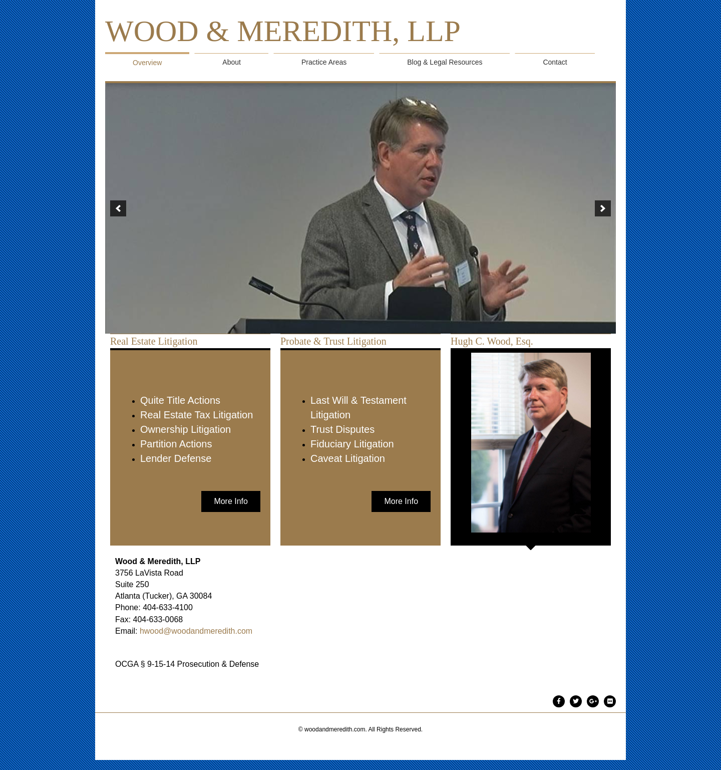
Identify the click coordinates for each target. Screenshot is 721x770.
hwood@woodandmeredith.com (196, 631)
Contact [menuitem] (555, 62)
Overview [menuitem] (147, 63)
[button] (118, 208)
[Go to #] (559, 701)
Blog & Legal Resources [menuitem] (444, 62)
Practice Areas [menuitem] (323, 62)
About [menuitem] (231, 62)
